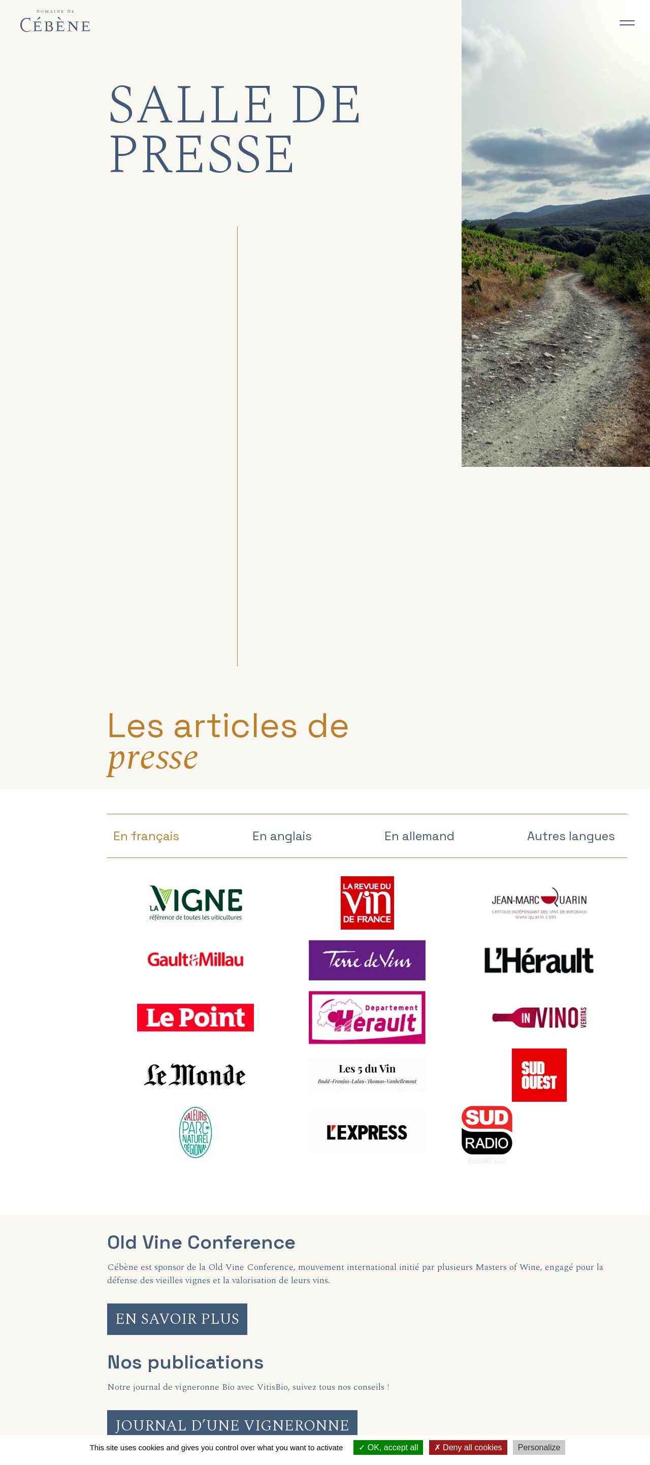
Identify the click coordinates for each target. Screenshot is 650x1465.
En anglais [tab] (282, 836)
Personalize (539, 1447)
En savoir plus (177, 1319)
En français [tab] (146, 836)
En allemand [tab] (419, 836)
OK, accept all (388, 1447)
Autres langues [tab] (571, 836)
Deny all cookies (468, 1447)
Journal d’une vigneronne (232, 1426)
